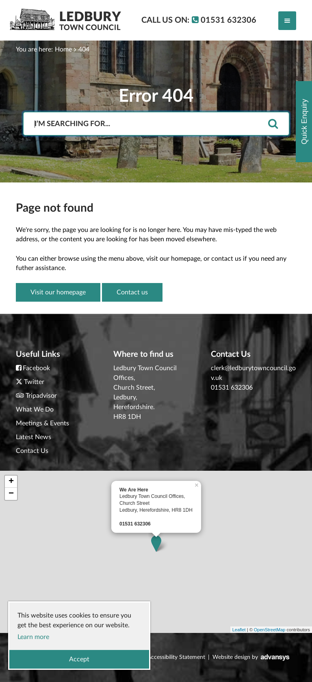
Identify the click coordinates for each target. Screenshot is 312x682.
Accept (79, 659)
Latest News (33, 437)
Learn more (33, 637)
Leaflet (239, 629)
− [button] (11, 494)
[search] (273, 124)
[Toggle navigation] (287, 20)
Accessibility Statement (176, 657)
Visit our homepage (58, 292)
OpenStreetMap (270, 629)
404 (83, 49)
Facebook (36, 368)
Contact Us (32, 451)
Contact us (132, 292)
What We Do (35, 409)
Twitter (34, 382)
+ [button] (11, 482)
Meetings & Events (42, 423)
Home (63, 49)
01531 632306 (232, 387)
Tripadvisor (41, 395)
